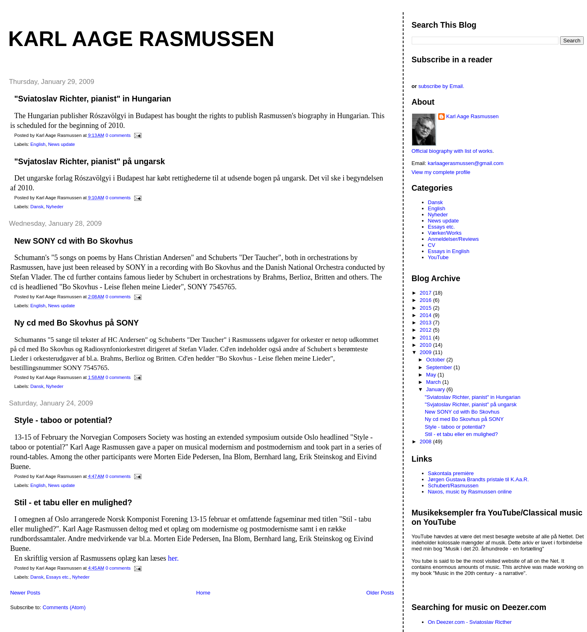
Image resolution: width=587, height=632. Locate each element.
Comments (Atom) (64, 607)
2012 (426, 330)
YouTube (438, 257)
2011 (426, 338)
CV (431, 245)
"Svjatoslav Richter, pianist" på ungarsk (89, 161)
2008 (426, 441)
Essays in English (449, 251)
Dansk (37, 206)
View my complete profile (441, 172)
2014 (426, 315)
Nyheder (55, 206)
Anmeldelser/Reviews (453, 239)
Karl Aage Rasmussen (141, 39)
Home (203, 593)
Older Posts (380, 593)
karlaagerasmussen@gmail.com (465, 163)
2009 (426, 352)
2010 (426, 345)
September (439, 367)
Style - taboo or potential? (63, 420)
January (436, 389)
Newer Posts (25, 593)
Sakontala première (451, 473)
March (434, 382)
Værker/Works (445, 233)
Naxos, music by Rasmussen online (470, 492)
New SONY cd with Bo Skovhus (73, 240)
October (436, 360)
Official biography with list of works (452, 151)
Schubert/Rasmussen (453, 485)
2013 (426, 322)
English (38, 144)
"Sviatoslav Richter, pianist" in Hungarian (92, 98)
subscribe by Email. (441, 86)
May (431, 375)
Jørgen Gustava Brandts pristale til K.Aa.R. (478, 479)
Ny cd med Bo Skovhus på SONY (76, 322)
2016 (426, 300)
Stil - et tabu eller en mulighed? (73, 502)
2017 (426, 293)
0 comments (118, 135)
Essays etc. (58, 577)
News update (61, 144)
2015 (426, 308)
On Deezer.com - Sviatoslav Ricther (470, 622)
